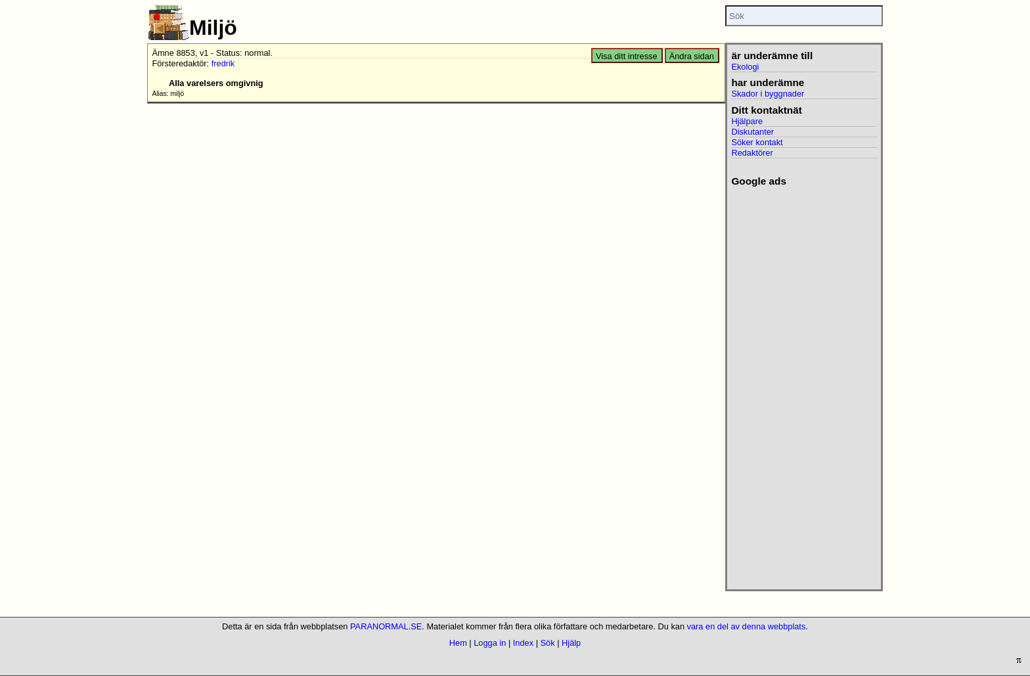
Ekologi (745, 67)
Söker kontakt (756, 142)
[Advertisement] (803, 384)
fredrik (223, 63)
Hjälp (571, 643)
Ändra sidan (691, 56)
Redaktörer (751, 153)
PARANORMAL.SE (386, 626)
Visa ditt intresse (627, 56)
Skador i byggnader (767, 94)
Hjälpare (747, 121)
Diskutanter (752, 132)
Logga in (490, 643)
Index (523, 643)
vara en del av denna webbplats (746, 626)
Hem (458, 643)
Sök (548, 643)
